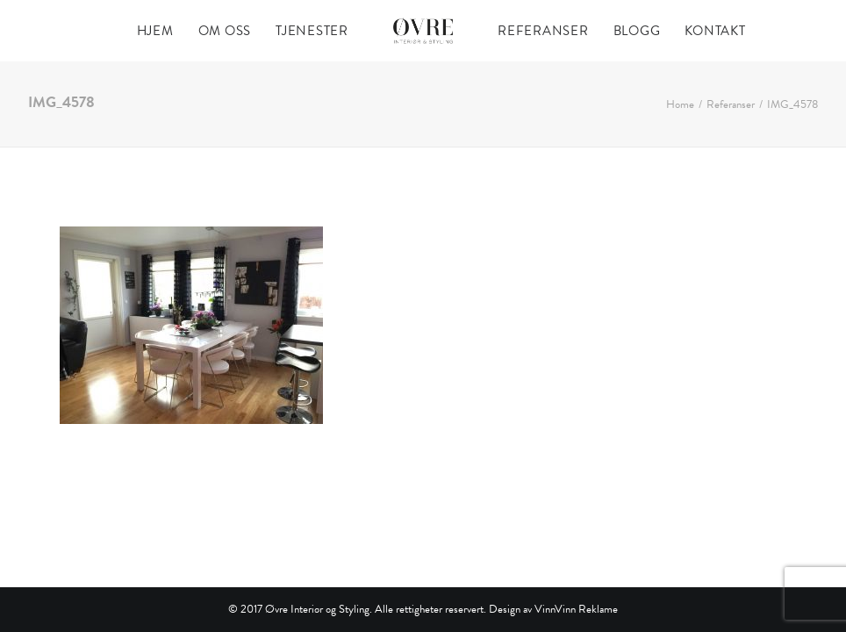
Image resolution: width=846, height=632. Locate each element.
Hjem (155, 30)
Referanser (543, 30)
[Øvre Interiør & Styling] (423, 31)
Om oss (225, 30)
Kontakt (715, 30)
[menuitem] (155, 30)
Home (680, 104)
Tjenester (312, 30)
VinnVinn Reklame (576, 609)
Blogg (637, 30)
